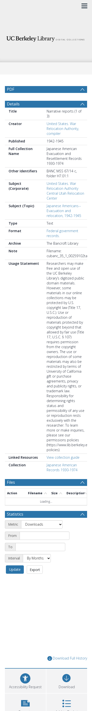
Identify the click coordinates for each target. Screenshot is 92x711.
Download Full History (67, 670)
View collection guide (63, 469)
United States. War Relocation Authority (62, 198)
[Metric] (42, 536)
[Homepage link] (46, 37)
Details (13, 115)
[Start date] (44, 547)
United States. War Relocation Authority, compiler (63, 140)
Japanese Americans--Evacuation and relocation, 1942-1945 (64, 222)
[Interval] (37, 570)
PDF (10, 89)
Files (11, 494)
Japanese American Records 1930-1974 (62, 479)
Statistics (15, 526)
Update (15, 581)
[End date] (40, 559)
